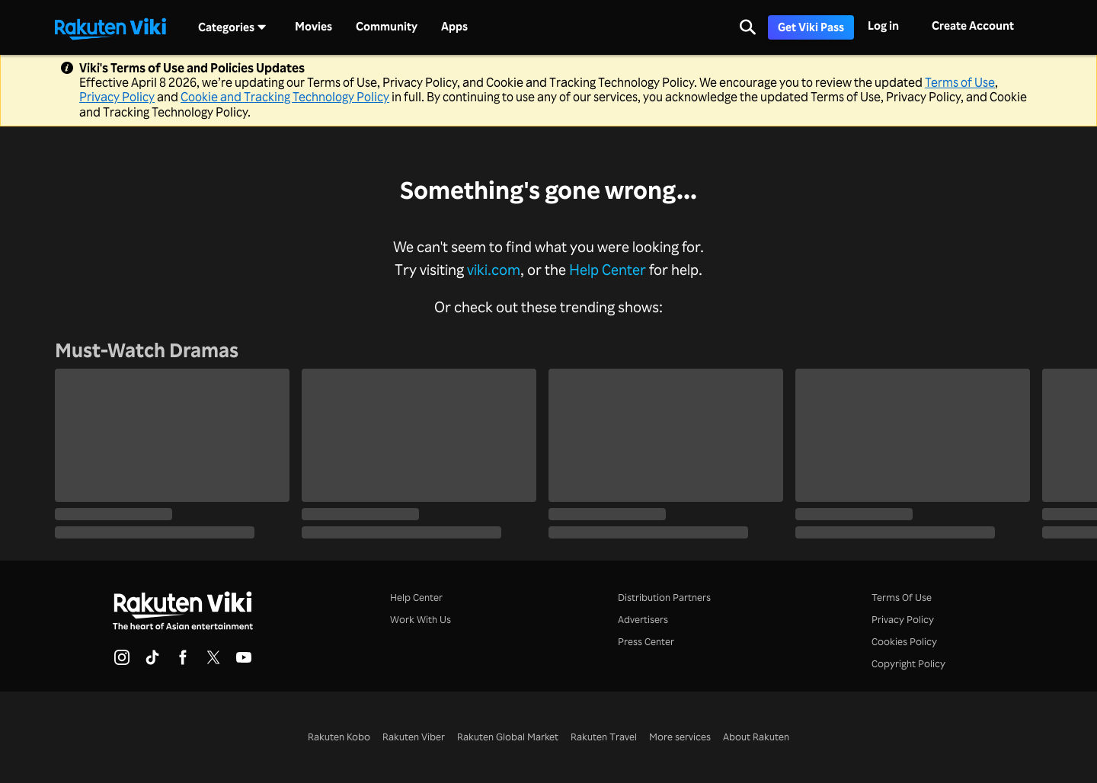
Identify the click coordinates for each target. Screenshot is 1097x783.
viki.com (493, 269)
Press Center (646, 641)
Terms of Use (960, 82)
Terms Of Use (902, 597)
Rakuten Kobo (339, 736)
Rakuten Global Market (507, 736)
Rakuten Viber (413, 736)
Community (386, 27)
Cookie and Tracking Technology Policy (285, 96)
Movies (313, 27)
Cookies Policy (904, 641)
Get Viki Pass (811, 27)
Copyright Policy (908, 663)
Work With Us (420, 619)
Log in (883, 25)
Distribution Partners (664, 597)
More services (680, 736)
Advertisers (643, 619)
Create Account (973, 25)
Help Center (607, 269)
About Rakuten (756, 736)
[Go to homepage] (110, 27)
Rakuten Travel (604, 736)
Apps (454, 27)
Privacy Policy (117, 96)
